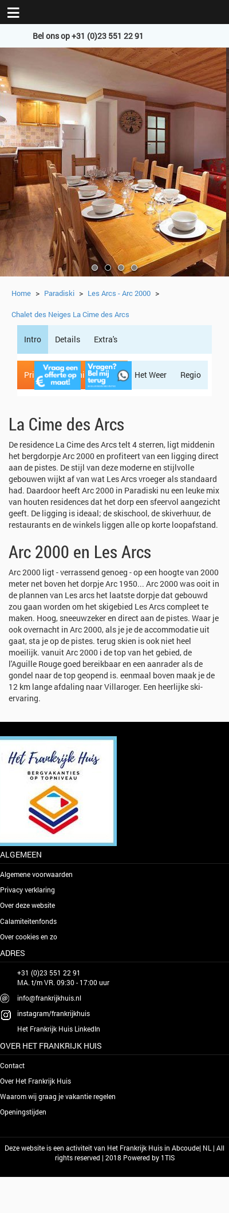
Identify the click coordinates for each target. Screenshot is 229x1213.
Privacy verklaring (27, 889)
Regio (190, 374)
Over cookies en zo (28, 936)
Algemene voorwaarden (36, 874)
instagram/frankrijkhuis (53, 1013)
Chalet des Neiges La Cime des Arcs (70, 314)
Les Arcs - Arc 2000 (119, 293)
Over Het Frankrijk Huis (35, 1080)
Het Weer (151, 374)
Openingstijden (23, 1111)
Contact (12, 1065)
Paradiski (59, 293)
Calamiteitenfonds (28, 921)
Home (21, 293)
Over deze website (27, 905)
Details (67, 339)
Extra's (105, 339)
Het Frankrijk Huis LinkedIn (58, 1028)
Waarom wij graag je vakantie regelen (58, 1096)
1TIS (168, 1157)
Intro (32, 339)
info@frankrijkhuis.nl (49, 997)
